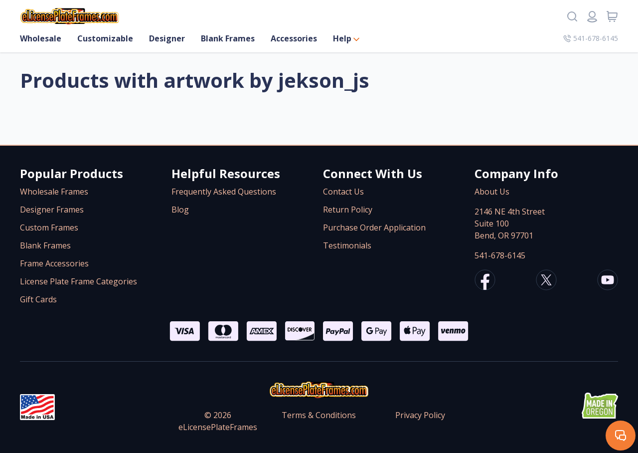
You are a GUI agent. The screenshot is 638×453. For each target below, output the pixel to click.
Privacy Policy (420, 415)
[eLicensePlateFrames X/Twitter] (546, 281)
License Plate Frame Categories (78, 281)
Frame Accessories (54, 263)
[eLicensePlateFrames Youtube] (607, 281)
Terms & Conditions (319, 415)
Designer (167, 38)
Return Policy (347, 209)
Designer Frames (52, 209)
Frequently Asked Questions (223, 191)
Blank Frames (228, 38)
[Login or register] (592, 16)
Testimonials (347, 245)
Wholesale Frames (54, 191)
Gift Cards (38, 299)
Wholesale (40, 38)
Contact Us (343, 191)
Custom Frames (49, 227)
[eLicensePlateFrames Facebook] (485, 281)
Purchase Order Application (374, 227)
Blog (180, 209)
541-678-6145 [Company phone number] (590, 38)
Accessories (294, 38)
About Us (492, 191)
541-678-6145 (500, 255)
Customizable (105, 38)
